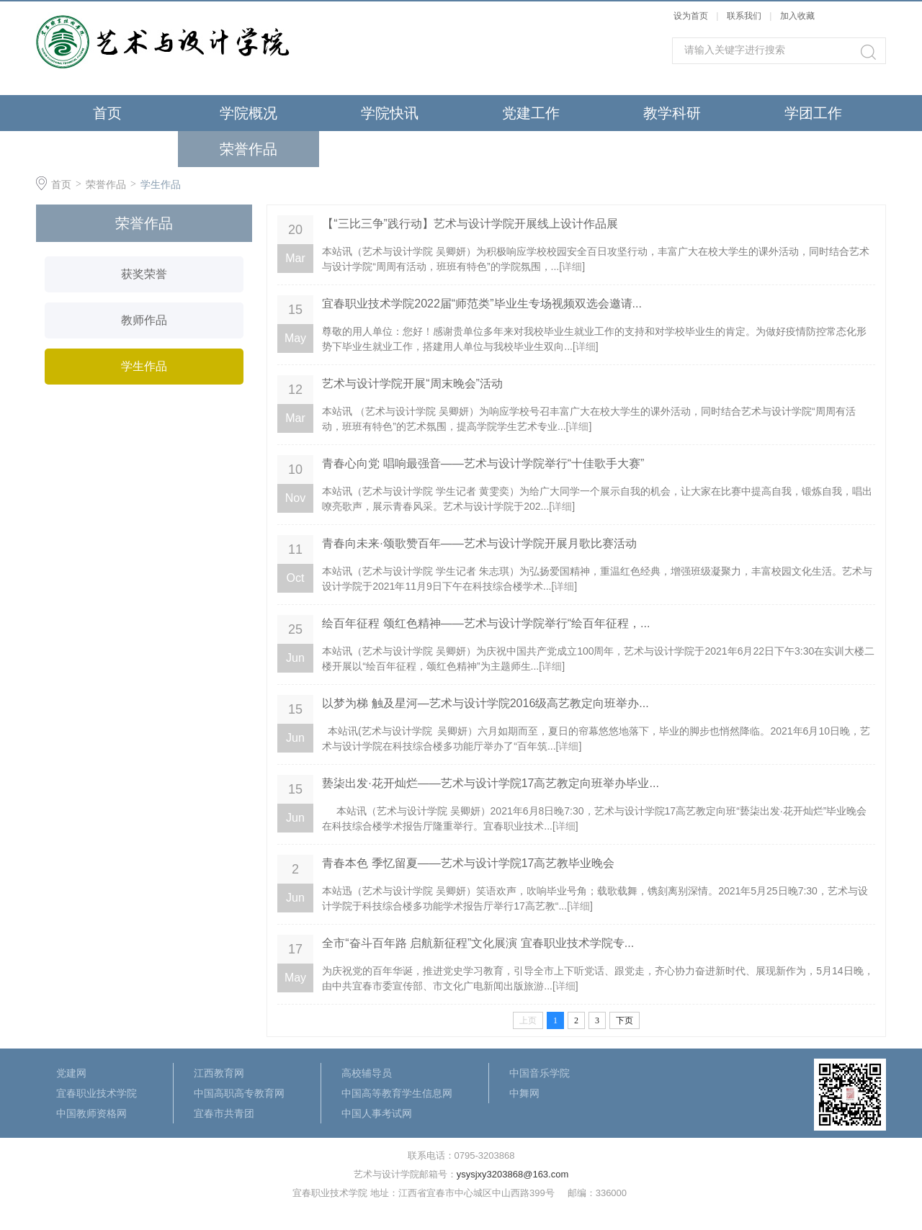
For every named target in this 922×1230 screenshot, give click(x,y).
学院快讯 (390, 113)
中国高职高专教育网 (239, 1093)
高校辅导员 (366, 1073)
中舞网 (524, 1093)
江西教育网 (219, 1073)
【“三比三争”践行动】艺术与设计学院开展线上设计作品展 (470, 223)
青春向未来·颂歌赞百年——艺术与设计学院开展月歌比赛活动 (479, 543)
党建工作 (531, 113)
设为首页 (690, 16)
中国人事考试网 (376, 1113)
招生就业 (107, 149)
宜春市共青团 (224, 1113)
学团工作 (813, 113)
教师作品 (144, 320)
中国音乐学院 (539, 1073)
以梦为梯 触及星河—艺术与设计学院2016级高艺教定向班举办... (485, 703)
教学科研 (672, 113)
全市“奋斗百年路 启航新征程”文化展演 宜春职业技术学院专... (478, 943)
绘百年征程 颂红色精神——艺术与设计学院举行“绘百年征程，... (486, 623)
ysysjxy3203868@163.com (513, 1174)
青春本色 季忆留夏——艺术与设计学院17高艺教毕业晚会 (468, 863)
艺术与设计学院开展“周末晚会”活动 (412, 383)
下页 (624, 1020)
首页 (107, 113)
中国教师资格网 (91, 1113)
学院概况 (248, 113)
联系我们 (745, 16)
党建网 (71, 1073)
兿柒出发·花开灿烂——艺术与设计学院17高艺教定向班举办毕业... (490, 783)
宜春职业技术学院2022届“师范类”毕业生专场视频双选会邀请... (482, 303)
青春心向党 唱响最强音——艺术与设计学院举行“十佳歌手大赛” (483, 463)
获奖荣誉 (144, 274)
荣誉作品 (248, 149)
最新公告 (390, 149)
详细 (572, 266)
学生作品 (160, 184)
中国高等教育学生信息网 (396, 1093)
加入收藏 (797, 16)
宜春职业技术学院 (96, 1093)
